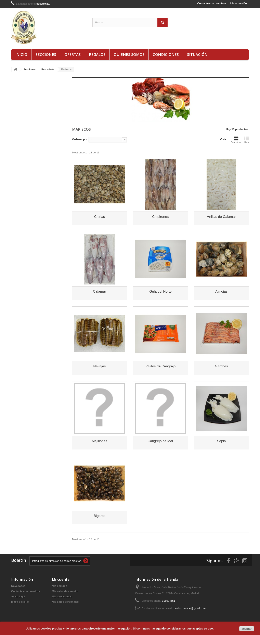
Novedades (18, 585)
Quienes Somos (129, 54)
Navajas (99, 366)
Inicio (21, 54)
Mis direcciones (62, 596)
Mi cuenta (61, 579)
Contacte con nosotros (211, 3)
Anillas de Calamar (221, 217)
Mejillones (99, 441)
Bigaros (99, 516)
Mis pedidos (59, 585)
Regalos (97, 54)
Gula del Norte (160, 291)
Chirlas (99, 217)
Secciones (46, 54)
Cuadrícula (236, 139)
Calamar (99, 291)
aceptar (247, 628)
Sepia (221, 441)
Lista (246, 139)
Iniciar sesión (238, 3)
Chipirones (160, 217)
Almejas (221, 291)
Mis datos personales (65, 601)
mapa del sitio (20, 601)
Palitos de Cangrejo (160, 366)
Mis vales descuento (64, 591)
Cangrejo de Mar (160, 441)
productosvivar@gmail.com (190, 608)
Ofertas (72, 54)
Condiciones (166, 54)
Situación (197, 54)
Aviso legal (18, 596)
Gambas (221, 366)
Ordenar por (79, 139)
